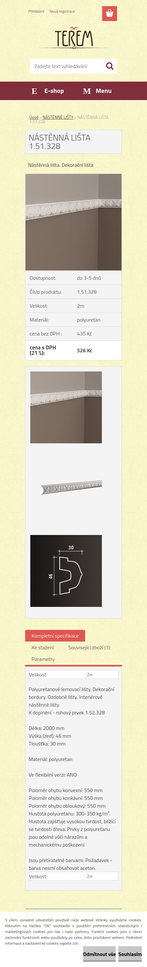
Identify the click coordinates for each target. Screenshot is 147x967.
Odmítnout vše (99, 954)
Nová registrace (62, 11)
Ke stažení (43, 647)
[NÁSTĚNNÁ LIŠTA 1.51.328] (73, 176)
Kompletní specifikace (55, 636)
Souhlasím (130, 954)
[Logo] (73, 38)
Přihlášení (36, 11)
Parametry (43, 659)
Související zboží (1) (89, 647)
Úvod (33, 117)
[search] (109, 66)
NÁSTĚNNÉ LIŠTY (58, 117)
